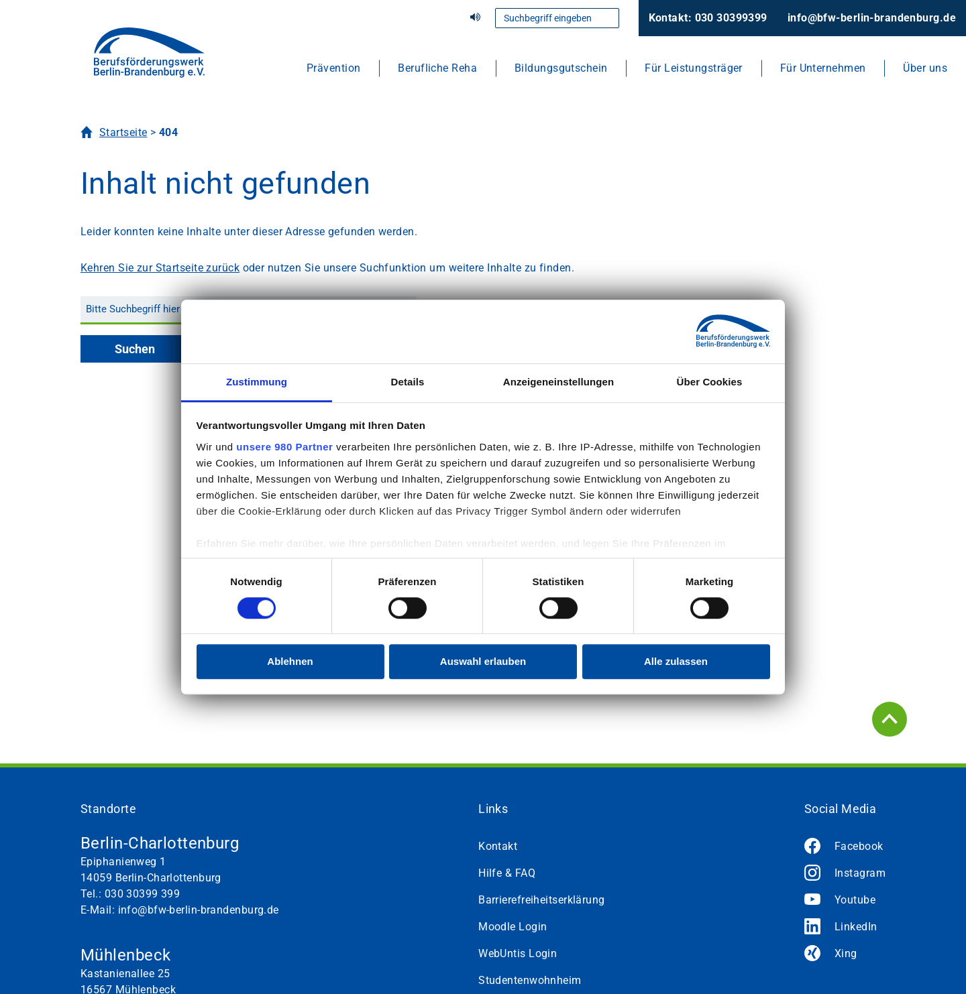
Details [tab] (408, 381)
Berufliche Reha (437, 68)
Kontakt (497, 846)
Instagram (860, 873)
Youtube (855, 899)
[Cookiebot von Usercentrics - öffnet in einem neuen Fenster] (711, 331)
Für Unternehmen (823, 68)
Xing (846, 953)
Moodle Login (512, 926)
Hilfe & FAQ (506, 873)
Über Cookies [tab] (710, 381)
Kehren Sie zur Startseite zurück (159, 267)
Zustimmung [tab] (256, 381)
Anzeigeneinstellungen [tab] (558, 381)
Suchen (135, 349)
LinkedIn (856, 926)
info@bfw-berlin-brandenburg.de (872, 17)
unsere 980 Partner (284, 446)
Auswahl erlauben (483, 662)
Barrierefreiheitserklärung (541, 899)
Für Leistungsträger (693, 68)
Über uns (925, 68)
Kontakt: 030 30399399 (708, 17)
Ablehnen (290, 662)
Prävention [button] (333, 68)
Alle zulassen (676, 662)
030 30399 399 (142, 893)
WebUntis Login (517, 953)
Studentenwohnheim (529, 980)
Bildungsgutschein (561, 68)
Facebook (859, 846)
